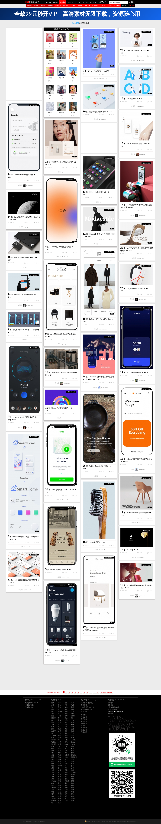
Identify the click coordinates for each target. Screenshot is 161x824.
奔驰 (72, 746)
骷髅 (66, 772)
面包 (72, 729)
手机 (72, 733)
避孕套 (53, 718)
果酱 (52, 779)
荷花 (52, 796)
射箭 (52, 753)
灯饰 (59, 790)
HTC (59, 746)
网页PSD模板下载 (86, 709)
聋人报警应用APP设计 (135, 372)
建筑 (66, 709)
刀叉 (59, 772)
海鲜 (66, 792)
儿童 (59, 755)
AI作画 (80, 5)
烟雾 (66, 785)
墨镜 (66, 779)
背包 (52, 772)
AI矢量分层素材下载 (87, 707)
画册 (66, 737)
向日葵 (53, 731)
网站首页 (48, 2)
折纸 (72, 766)
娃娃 (52, 761)
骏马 (52, 783)
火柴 (66, 764)
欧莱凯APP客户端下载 (115, 711)
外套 (59, 781)
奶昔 (59, 779)
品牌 (59, 720)
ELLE (66, 744)
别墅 (66, 740)
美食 (52, 722)
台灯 (72, 768)
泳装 (72, 770)
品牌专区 (109, 5)
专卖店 (53, 798)
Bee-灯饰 (130, 550)
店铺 (72, 796)
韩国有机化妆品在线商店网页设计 (64, 162)
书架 (59, 803)
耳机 (72, 711)
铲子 (66, 768)
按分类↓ (29, 5)
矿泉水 (53, 737)
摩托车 (73, 722)
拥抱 (52, 755)
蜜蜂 (66, 753)
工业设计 (102, 5)
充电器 (73, 772)
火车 (72, 764)
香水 (52, 748)
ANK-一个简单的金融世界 (136, 50)
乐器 (59, 785)
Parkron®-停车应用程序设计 (24, 257)
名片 (66, 716)
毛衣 (59, 757)
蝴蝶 (72, 779)
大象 (72, 720)
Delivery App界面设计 (95, 71)
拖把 (59, 787)
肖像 (72, 737)
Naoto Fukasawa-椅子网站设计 (137, 513)
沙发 (66, 714)
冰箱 (72, 731)
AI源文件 (70, 2)
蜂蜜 (59, 744)
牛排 (72, 792)
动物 (72, 705)
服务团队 (110, 705)
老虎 (72, 703)
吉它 (72, 787)
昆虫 (59, 707)
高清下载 (117, 5)
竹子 (59, 748)
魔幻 (66, 796)
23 (103, 2)
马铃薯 (53, 744)
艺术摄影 (65, 5)
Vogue (73, 744)
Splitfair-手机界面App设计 (23, 295)
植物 (72, 707)
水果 (52, 705)
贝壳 (59, 792)
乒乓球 (73, 798)
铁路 (72, 750)
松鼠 (59, 742)
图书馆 (60, 794)
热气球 (73, 774)
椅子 (66, 711)
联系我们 (110, 714)
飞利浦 (67, 755)
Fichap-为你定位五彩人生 (61, 408)
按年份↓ (50, 5)
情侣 (72, 753)
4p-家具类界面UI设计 (58, 570)
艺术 (59, 724)
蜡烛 (59, 770)
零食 (66, 783)
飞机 (59, 716)
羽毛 (59, 798)
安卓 (59, 777)
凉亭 (66, 750)
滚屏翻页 (124, 5)
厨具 (66, 770)
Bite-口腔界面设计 (96, 542)
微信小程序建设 (113, 709)
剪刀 (59, 783)
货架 (59, 750)
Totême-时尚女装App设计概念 (100, 319)
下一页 (96, 692)
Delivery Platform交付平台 (23, 175)
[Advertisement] (24, 64)
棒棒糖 (60, 766)
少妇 (66, 727)
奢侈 (66, 735)
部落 (52, 746)
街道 (59, 731)
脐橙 (52, 757)
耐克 (66, 757)
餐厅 (52, 766)
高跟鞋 (73, 740)
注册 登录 (132, 5)
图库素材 (63, 2)
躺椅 (59, 761)
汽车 (59, 703)
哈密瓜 (53, 742)
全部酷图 (84, 715)
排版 (59, 764)
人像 (66, 722)
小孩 (72, 709)
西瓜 (66, 742)
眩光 (66, 718)
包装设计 (73, 5)
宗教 (72, 727)
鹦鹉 (52, 729)
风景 (66, 705)
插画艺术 (87, 5)
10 (90, 692)
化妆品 (53, 735)
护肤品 (53, 781)
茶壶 (72, 781)
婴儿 (52, 711)
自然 (66, 720)
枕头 (72, 777)
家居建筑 (95, 5)
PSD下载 (77, 2)
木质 (72, 790)
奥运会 (73, 742)
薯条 (52, 777)
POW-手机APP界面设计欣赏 (60, 247)
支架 (66, 777)
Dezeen (67, 766)
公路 (66, 731)
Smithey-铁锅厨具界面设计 (99, 466)
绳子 (66, 787)
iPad (66, 746)
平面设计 (58, 5)
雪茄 (52, 803)
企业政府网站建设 (113, 707)
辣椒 (59, 800)
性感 (52, 716)
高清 (66, 724)
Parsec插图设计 (132, 99)
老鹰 (59, 774)
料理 (52, 794)
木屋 (59, 796)
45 (101, 2)
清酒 (72, 783)
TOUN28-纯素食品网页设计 (137, 144)
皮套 (52, 790)
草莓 (59, 759)
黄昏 (52, 770)
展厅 (66, 794)
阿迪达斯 (74, 757)
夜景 (72, 748)
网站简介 (110, 703)
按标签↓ (36, 5)
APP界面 (84, 723)
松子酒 (53, 800)
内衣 (72, 714)
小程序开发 (85, 2)
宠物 (72, 761)
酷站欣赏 (55, 2)
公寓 (52, 750)
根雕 (66, 774)
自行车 (60, 711)
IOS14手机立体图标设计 (98, 192)
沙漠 (52, 774)
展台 (72, 794)
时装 (66, 703)
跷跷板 (67, 781)
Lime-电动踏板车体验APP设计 (63, 490)
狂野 (52, 727)
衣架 (52, 792)
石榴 (66, 790)
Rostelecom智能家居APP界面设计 (64, 650)
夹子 (72, 800)
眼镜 (66, 759)
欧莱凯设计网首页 (87, 703)
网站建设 (93, 2)
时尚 (59, 735)
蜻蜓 (72, 785)
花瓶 (52, 785)
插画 (52, 724)
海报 (52, 764)
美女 (52, 709)
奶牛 (52, 768)
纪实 (59, 740)
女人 (52, 703)
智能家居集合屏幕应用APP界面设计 (26, 330)
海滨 (66, 748)
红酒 (59, 737)
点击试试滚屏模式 (107, 692)
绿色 (66, 707)
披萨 (59, 722)
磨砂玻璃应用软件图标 (97, 112)
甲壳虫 (67, 800)
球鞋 (52, 759)
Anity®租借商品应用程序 (136, 289)
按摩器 (53, 787)
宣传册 (73, 716)
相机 (52, 714)
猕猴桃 (73, 755)
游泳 (59, 753)
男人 (59, 727)
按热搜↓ (43, 5)
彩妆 (59, 705)
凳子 (72, 735)
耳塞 (72, 759)
